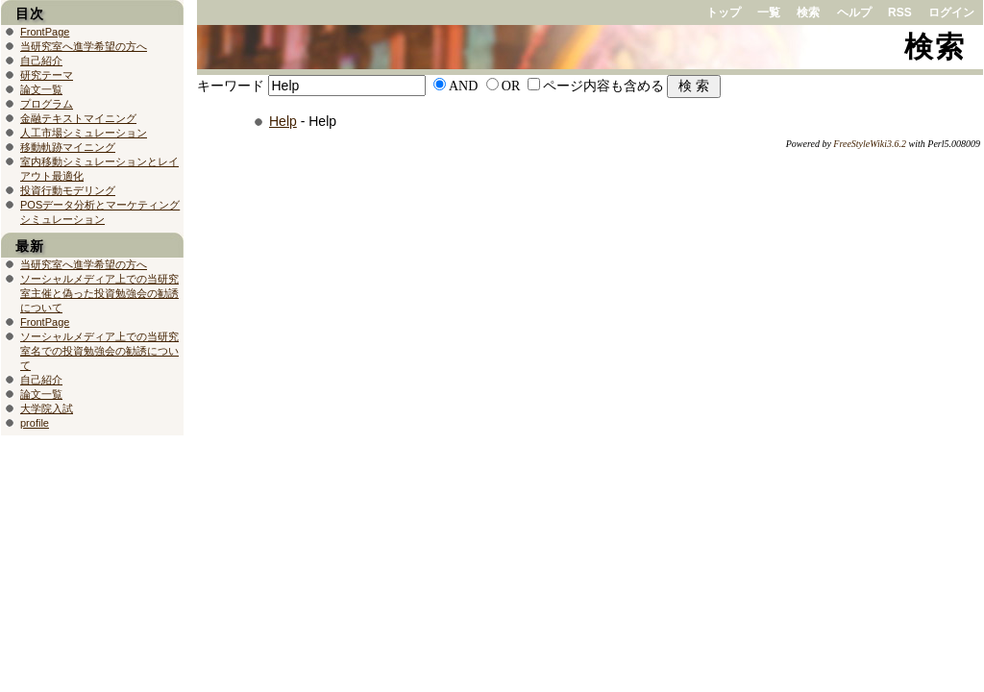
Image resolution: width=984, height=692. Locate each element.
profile (34, 423)
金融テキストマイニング (78, 118)
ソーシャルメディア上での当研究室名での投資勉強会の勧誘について (99, 351)
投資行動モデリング (67, 190)
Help (283, 121)
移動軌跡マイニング (67, 147)
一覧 (768, 12)
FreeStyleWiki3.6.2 (869, 143)
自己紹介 (41, 60)
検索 (808, 12)
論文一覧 (41, 89)
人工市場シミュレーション (83, 132)
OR (511, 86)
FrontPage (44, 31)
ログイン (951, 12)
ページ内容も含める (603, 86)
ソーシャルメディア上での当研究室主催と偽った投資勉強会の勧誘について (99, 293)
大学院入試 (46, 408)
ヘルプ (854, 12)
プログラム (46, 104)
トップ (723, 12)
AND (463, 86)
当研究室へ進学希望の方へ (83, 46)
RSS (900, 12)
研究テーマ (46, 75)
